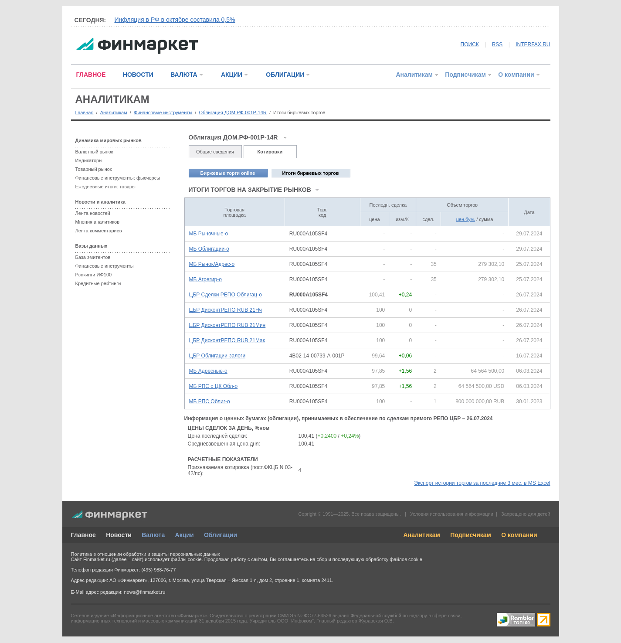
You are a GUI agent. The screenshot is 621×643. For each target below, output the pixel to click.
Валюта (153, 534)
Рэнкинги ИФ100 (93, 274)
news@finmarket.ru (144, 592)
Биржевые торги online (227, 173)
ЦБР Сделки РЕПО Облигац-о (225, 295)
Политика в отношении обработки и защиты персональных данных (145, 554)
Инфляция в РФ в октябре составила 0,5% (175, 19)
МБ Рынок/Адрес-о (212, 264)
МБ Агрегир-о (205, 279)
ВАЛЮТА (183, 74)
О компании (516, 74)
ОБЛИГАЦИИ (285, 74)
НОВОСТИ (138, 74)
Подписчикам (465, 74)
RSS (497, 44)
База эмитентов (93, 257)
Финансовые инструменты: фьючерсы (117, 177)
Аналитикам (414, 74)
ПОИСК (470, 44)
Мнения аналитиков (97, 222)
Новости (119, 534)
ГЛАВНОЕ (91, 74)
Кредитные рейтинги (98, 283)
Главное (83, 534)
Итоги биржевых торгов (310, 173)
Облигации (220, 534)
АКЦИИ (231, 74)
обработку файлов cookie (394, 559)
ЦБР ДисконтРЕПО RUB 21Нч (225, 310)
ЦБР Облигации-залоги (217, 356)
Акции (184, 534)
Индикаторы (89, 160)
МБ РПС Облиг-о (209, 401)
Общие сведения (215, 151)
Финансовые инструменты (163, 112)
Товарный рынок (93, 169)
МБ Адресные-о (208, 371)
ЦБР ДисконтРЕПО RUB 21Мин (227, 325)
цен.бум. (465, 219)
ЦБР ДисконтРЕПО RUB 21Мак (227, 340)
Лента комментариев (98, 230)
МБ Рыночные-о (208, 234)
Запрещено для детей (525, 514)
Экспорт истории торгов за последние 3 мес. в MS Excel (482, 483)
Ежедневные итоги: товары (105, 186)
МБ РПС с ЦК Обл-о (213, 386)
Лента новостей (92, 213)
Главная (84, 112)
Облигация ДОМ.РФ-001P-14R (233, 112)
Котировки (270, 151)
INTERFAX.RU (533, 44)
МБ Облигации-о (209, 249)
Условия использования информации (451, 514)
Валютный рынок (94, 151)
